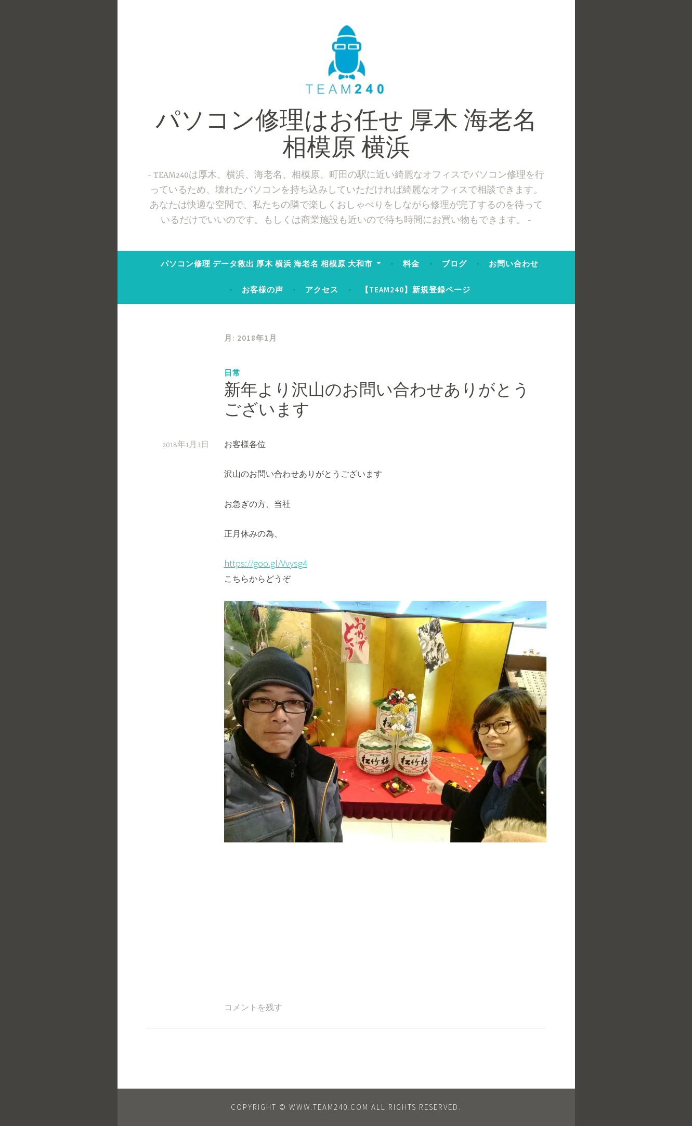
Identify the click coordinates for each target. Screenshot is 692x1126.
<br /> (255, 909)
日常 (232, 373)
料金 (411, 264)
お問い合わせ (514, 264)
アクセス (321, 289)
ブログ (454, 264)
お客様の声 (262, 289)
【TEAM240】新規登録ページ (416, 289)
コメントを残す (253, 1008)
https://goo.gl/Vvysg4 (265, 563)
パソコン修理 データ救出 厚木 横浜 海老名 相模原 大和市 (267, 264)
